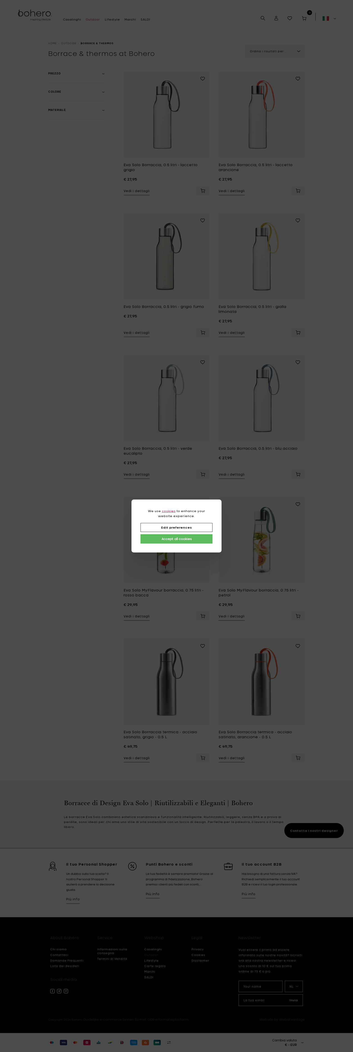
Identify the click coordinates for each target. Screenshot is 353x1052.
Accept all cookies (176, 539)
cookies (169, 511)
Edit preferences (176, 527)
